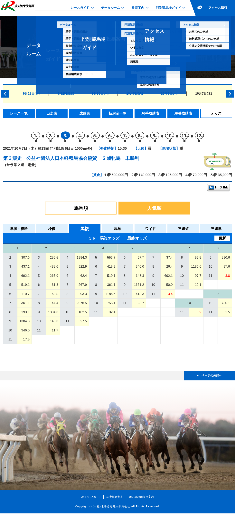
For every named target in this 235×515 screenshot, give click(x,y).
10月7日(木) (203, 93)
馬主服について (90, 498)
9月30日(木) (100, 93)
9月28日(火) (31, 93)
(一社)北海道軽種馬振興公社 (111, 508)
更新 (222, 240)
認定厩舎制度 (115, 498)
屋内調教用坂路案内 (141, 498)
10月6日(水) (169, 93)
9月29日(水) (65, 93)
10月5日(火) (134, 93)
